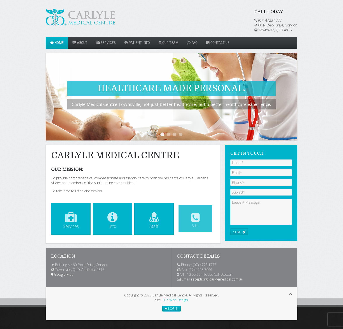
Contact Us (217, 42)
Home (57, 42)
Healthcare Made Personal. (162, 134)
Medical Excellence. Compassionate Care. (168, 134)
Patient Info (137, 42)
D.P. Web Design (175, 300)
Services (106, 42)
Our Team (168, 42)
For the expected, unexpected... (174, 134)
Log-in (171, 308)
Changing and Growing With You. (180, 134)
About (79, 42)
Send (239, 232)
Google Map (62, 274)
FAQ (192, 42)
